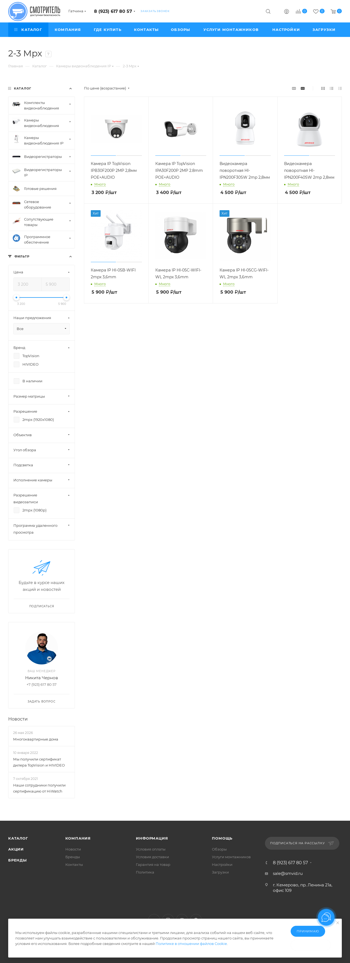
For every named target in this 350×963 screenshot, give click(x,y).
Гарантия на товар (153, 864)
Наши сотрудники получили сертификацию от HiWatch (39, 788)
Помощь (222, 838)
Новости (18, 719)
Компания (78, 838)
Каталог (18, 838)
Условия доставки (152, 857)
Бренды (17, 860)
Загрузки (220, 872)
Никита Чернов (41, 677)
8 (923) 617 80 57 (113, 11)
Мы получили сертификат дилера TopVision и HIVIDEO (39, 762)
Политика (145, 872)
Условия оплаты (150, 849)
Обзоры (219, 849)
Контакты (74, 864)
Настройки (222, 864)
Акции (16, 849)
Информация (152, 838)
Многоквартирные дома (35, 739)
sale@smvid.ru (288, 873)
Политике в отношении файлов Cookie (191, 943)
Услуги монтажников (231, 857)
